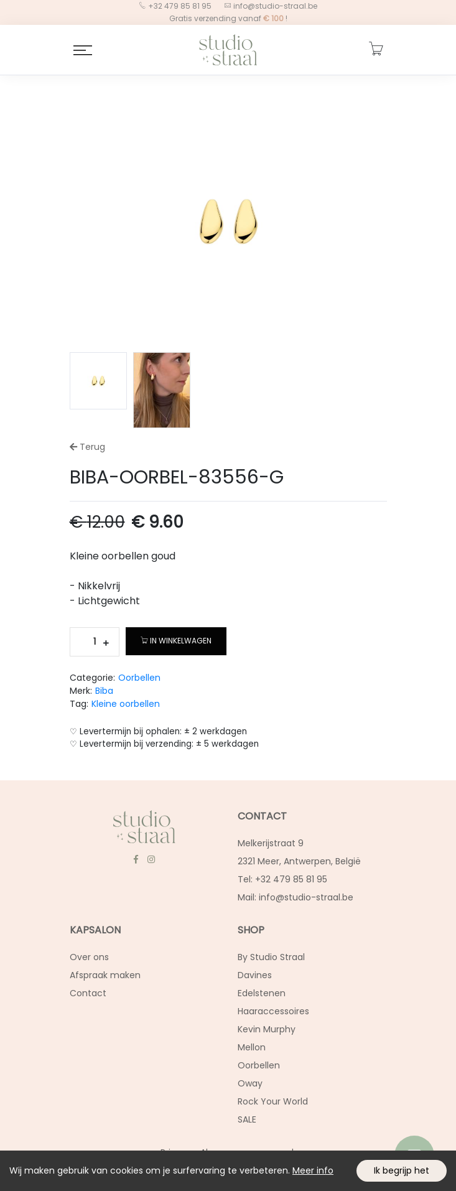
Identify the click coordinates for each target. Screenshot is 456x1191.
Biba (104, 690)
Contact (88, 993)
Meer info (312, 1170)
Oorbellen (139, 677)
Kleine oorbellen (125, 704)
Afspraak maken (105, 975)
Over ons (89, 957)
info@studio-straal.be (274, 6)
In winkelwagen (176, 640)
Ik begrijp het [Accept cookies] (401, 1170)
